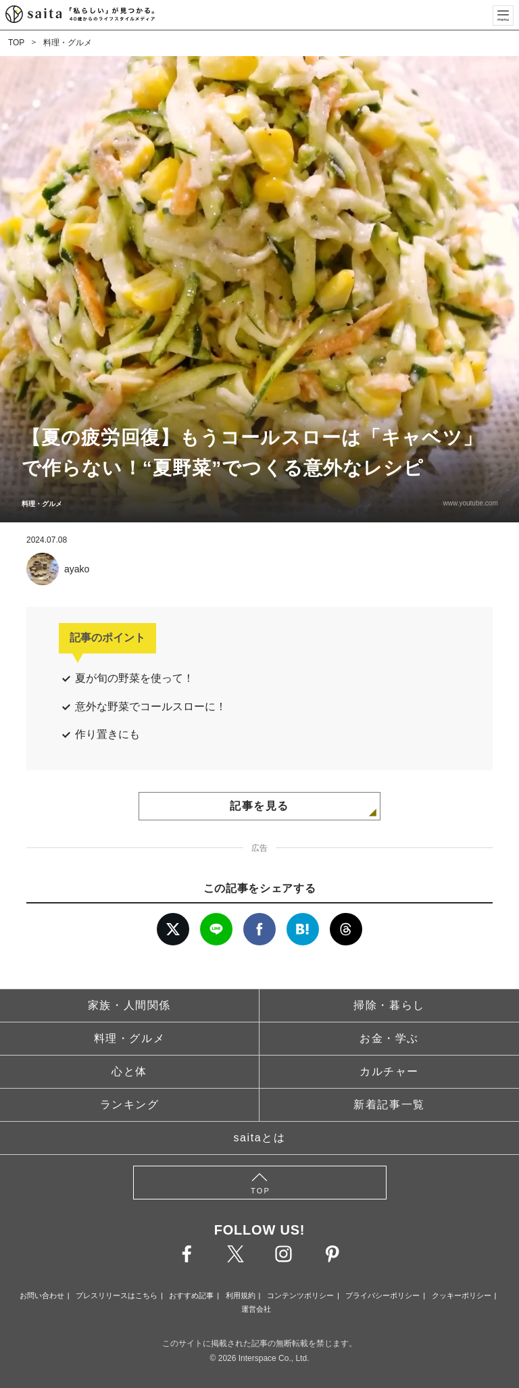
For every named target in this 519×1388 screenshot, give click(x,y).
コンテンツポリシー (300, 1295)
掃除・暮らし (389, 1005)
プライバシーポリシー (382, 1295)
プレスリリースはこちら (116, 1295)
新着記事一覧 (389, 1104)
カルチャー (389, 1071)
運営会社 (256, 1309)
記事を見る (259, 806)
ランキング (129, 1104)
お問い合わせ (42, 1295)
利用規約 (240, 1295)
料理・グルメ (67, 42)
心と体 (129, 1071)
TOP (16, 42)
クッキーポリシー (461, 1295)
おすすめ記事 (191, 1295)
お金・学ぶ (389, 1038)
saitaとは (260, 1137)
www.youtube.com (470, 503)
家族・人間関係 (129, 1005)
